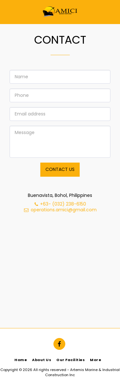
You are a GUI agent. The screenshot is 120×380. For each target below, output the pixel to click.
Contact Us (60, 169)
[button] (7, 12)
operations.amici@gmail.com (60, 210)
